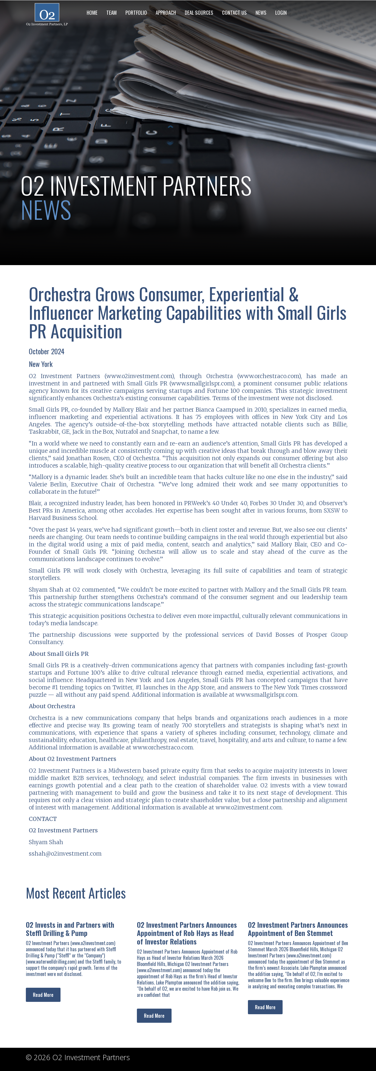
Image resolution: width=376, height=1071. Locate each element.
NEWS (261, 12)
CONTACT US (234, 12)
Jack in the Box (92, 431)
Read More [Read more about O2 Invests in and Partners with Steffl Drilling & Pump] (43, 994)
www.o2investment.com (139, 376)
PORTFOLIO (136, 12)
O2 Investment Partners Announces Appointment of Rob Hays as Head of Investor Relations (187, 933)
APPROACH (166, 12)
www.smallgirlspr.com (201, 383)
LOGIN (281, 12)
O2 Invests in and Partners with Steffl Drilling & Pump (70, 928)
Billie (339, 424)
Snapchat (165, 431)
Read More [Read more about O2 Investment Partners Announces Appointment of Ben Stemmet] (265, 1007)
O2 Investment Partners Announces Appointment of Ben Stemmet (298, 928)
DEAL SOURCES (199, 12)
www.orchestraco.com (269, 376)
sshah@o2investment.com (65, 853)
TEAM (111, 12)
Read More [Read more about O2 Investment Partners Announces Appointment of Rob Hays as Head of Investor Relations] (154, 1015)
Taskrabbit (44, 431)
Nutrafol (127, 431)
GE (66, 431)
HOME (92, 12)
